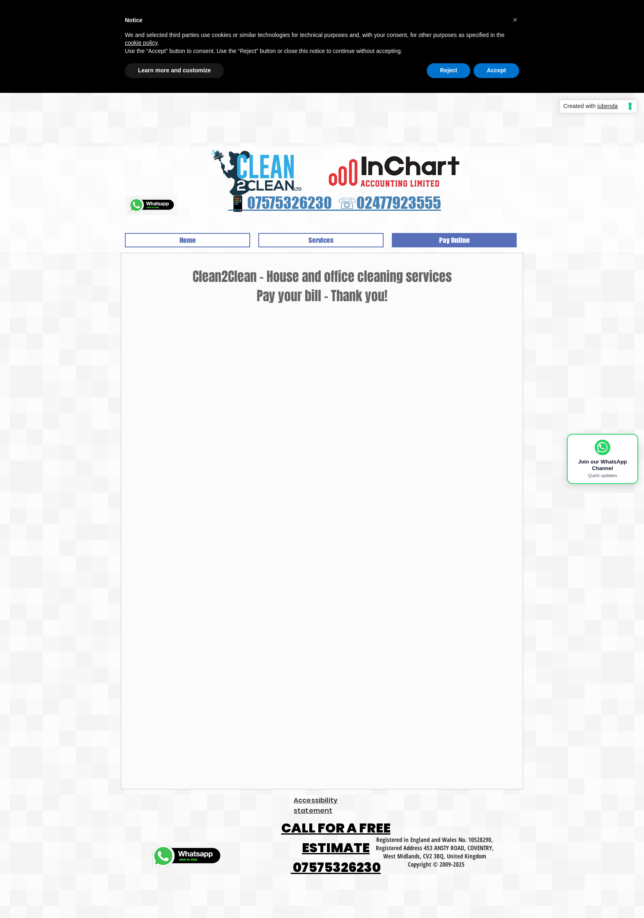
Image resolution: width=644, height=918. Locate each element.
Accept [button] (496, 70)
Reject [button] (448, 70)
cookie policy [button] (141, 42)
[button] (515, 19)
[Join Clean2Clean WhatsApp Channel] (602, 459)
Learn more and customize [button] (174, 70)
